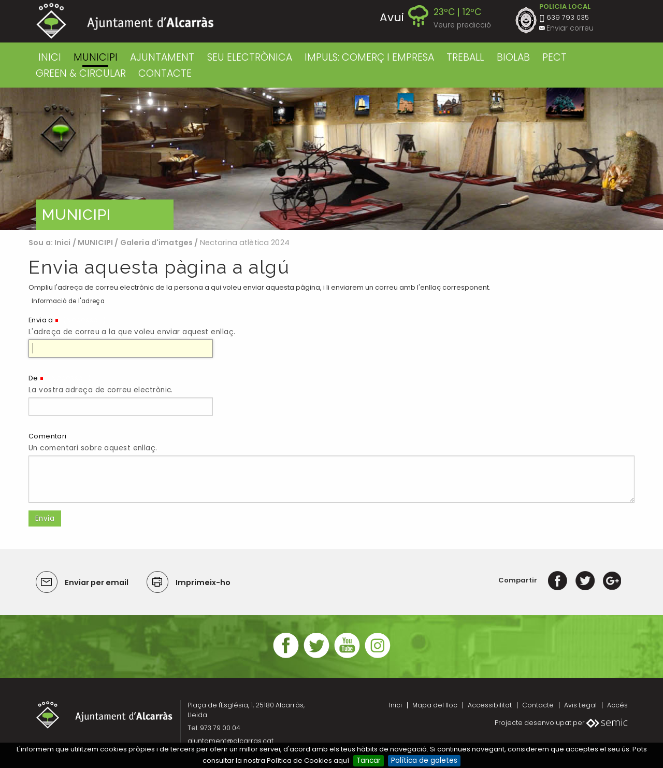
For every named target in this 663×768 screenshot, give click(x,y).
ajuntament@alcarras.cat (230, 740)
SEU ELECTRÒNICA (249, 57)
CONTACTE (165, 73)
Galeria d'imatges (156, 242)
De (33, 378)
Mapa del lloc (434, 705)
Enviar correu (570, 28)
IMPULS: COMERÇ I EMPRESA (369, 57)
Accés (617, 705)
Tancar (368, 760)
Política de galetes (424, 760)
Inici (49, 57)
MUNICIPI (96, 57)
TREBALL (465, 57)
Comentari (47, 436)
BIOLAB (513, 57)
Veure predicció (462, 25)
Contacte (538, 705)
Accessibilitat (490, 705)
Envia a (40, 320)
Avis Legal (580, 705)
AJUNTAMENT (162, 57)
